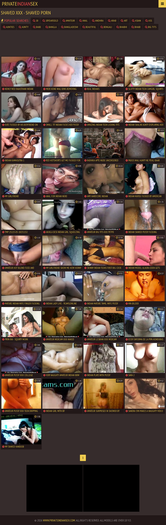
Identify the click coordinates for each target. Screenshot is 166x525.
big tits (150, 27)
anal (83, 20)
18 (35, 20)
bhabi (135, 27)
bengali (106, 27)
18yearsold (50, 20)
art (124, 20)
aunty (24, 27)
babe (37, 27)
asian (136, 20)
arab (112, 20)
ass (148, 20)
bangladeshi (69, 27)
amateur (69, 20)
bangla (51, 27)
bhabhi (121, 27)
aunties (8, 27)
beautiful (89, 27)
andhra (98, 20)
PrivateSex (20, 3)
